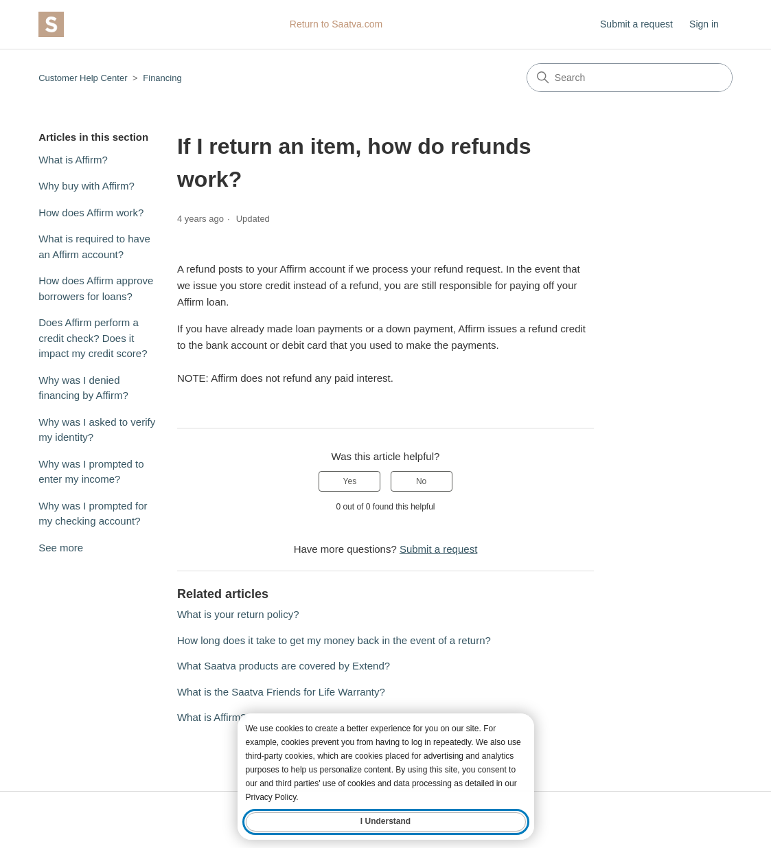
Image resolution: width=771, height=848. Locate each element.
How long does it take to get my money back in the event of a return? (334, 640)
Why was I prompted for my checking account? (92, 513)
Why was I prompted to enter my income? (90, 471)
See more (60, 547)
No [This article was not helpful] (421, 481)
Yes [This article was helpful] (350, 481)
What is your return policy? (238, 614)
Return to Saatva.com (336, 24)
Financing (162, 78)
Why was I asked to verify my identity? (96, 430)
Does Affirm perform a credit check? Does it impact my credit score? (92, 338)
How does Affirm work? (90, 212)
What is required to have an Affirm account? (94, 246)
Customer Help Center (82, 78)
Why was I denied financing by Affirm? (83, 388)
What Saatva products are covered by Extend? (283, 666)
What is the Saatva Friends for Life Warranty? (281, 692)
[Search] (629, 77)
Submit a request (636, 24)
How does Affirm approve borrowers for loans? (95, 288)
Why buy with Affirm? (86, 186)
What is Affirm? (73, 159)
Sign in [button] (704, 24)
